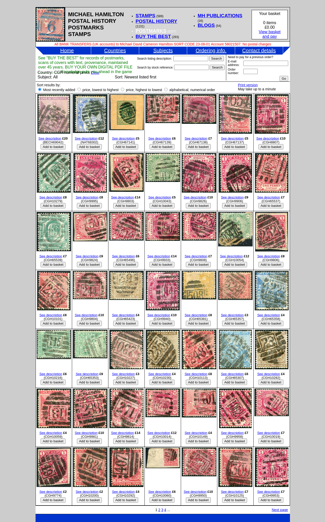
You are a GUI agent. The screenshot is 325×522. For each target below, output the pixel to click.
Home (67, 50)
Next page (280, 510)
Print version (248, 85)
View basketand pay (270, 34)
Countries (115, 50)
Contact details (259, 50)
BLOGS (206, 25)
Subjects (163, 50)
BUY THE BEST (153, 36)
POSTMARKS (151, 30)
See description (50, 138)
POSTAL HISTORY (156, 21)
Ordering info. (211, 50)
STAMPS (145, 15)
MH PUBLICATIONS (220, 15)
